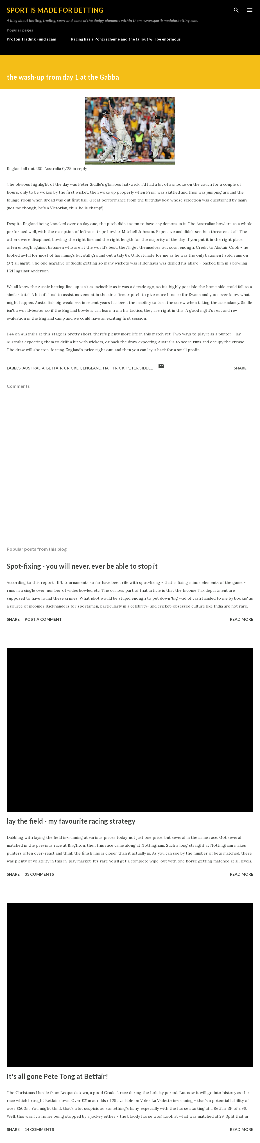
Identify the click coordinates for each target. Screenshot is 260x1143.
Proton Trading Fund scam (31, 39)
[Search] (236, 10)
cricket (72, 368)
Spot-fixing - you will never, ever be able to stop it (82, 566)
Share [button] (240, 368)
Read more (241, 619)
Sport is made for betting (55, 10)
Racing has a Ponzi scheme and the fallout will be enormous (126, 39)
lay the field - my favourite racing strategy (71, 821)
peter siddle (139, 368)
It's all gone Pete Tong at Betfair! (57, 1076)
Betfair (54, 368)
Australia (33, 368)
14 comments (39, 1129)
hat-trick (114, 368)
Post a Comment (43, 619)
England (92, 368)
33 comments (39, 874)
